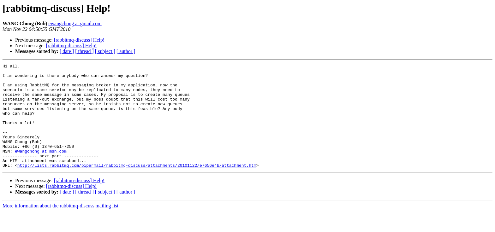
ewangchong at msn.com (41, 169)
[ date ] (67, 51)
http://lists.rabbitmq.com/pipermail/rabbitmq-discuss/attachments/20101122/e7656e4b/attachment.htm (136, 186)
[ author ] (125, 51)
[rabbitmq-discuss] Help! (79, 40)
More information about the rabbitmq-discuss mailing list (60, 226)
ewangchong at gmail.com (74, 23)
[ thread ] (84, 51)
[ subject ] (105, 51)
